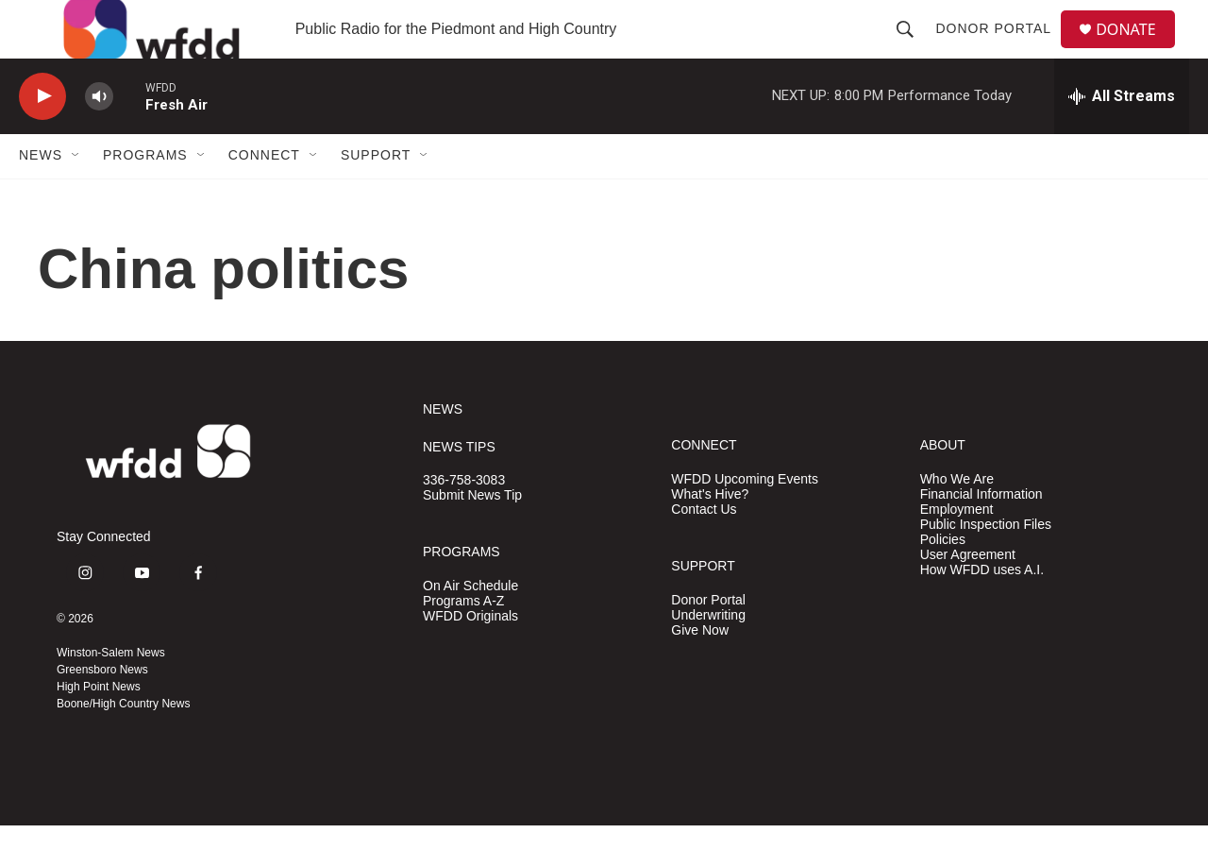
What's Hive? (709, 535)
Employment (957, 550)
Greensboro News (102, 711)
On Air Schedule (470, 627)
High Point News (99, 728)
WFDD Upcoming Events (744, 520)
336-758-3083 (464, 522)
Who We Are (957, 520)
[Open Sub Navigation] (76, 196)
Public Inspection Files (985, 565)
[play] (42, 137)
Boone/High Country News (123, 745)
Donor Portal (1001, 49)
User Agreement (967, 595)
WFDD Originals (470, 657)
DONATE (1136, 50)
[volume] (99, 137)
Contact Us (703, 550)
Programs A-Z (463, 642)
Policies (942, 580)
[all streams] (1121, 137)
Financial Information (981, 535)
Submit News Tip (472, 537)
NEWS (442, 450)
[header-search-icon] (913, 49)
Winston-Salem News (111, 694)
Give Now (700, 671)
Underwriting (708, 656)
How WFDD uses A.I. (982, 611)
